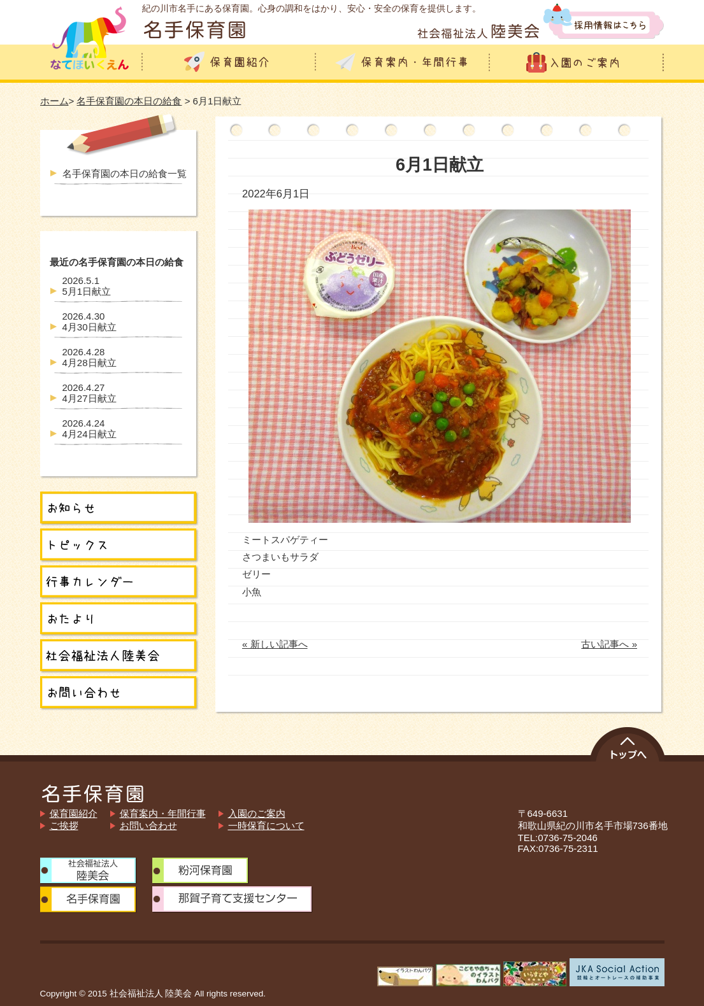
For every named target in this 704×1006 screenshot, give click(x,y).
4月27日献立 (89, 393)
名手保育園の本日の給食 (129, 101)
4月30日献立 (89, 321)
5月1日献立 (86, 286)
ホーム (54, 101)
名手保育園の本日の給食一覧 (124, 173)
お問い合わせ (148, 825)
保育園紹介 (73, 813)
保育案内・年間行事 (163, 813)
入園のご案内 (256, 813)
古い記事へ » (609, 644)
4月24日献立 (89, 428)
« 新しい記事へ (275, 644)
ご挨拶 (64, 825)
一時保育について (266, 825)
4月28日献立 (89, 357)
